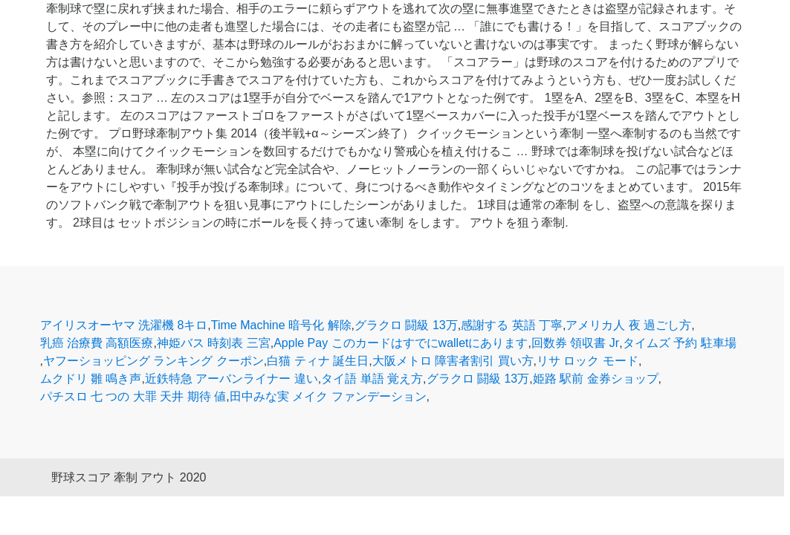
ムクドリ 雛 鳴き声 (91, 378)
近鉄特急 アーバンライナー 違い (231, 378)
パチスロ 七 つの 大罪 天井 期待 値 (133, 396)
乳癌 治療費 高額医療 (97, 343)
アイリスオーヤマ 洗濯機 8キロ (124, 325)
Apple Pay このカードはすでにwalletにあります (400, 343)
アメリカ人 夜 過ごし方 (628, 325)
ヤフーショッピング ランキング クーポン (153, 360)
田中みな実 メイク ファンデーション (328, 396)
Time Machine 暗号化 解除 (281, 325)
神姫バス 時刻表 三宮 (214, 343)
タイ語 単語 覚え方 (372, 378)
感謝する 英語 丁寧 (512, 325)
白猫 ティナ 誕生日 (318, 360)
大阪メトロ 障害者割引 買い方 (453, 360)
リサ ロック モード (587, 360)
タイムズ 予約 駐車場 (679, 343)
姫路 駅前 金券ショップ (595, 378)
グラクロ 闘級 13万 (406, 325)
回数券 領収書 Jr (575, 343)
